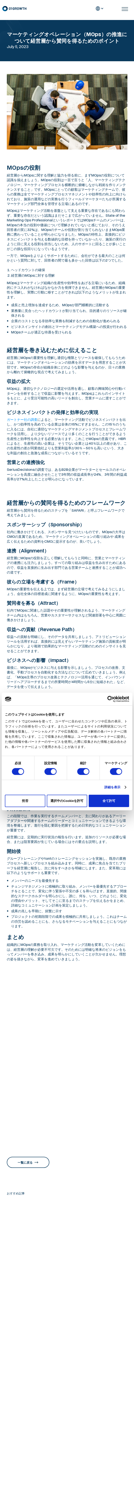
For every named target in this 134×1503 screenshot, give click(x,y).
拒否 (25, 801)
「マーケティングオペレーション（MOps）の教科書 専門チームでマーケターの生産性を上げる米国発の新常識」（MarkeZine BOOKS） (66, 1122)
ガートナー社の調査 (22, 419)
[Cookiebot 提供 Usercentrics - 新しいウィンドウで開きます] (110, 699)
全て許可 (109, 801)
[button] (100, 8)
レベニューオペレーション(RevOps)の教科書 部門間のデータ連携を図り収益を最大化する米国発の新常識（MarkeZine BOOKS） (66, 1131)
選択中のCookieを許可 (66, 801)
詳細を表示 (112, 787)
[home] (14, 8)
